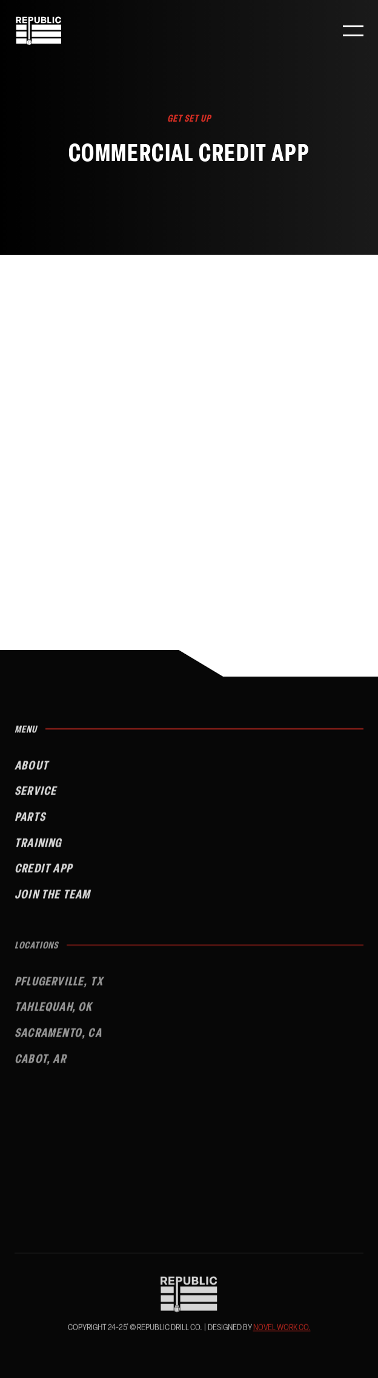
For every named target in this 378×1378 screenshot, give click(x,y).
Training (38, 848)
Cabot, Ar (40, 1065)
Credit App (43, 873)
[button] (353, 31)
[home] (39, 31)
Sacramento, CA (58, 1039)
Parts (30, 822)
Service (35, 796)
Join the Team (53, 899)
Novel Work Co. (282, 1329)
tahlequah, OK (54, 1014)
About (31, 771)
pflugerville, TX (59, 988)
